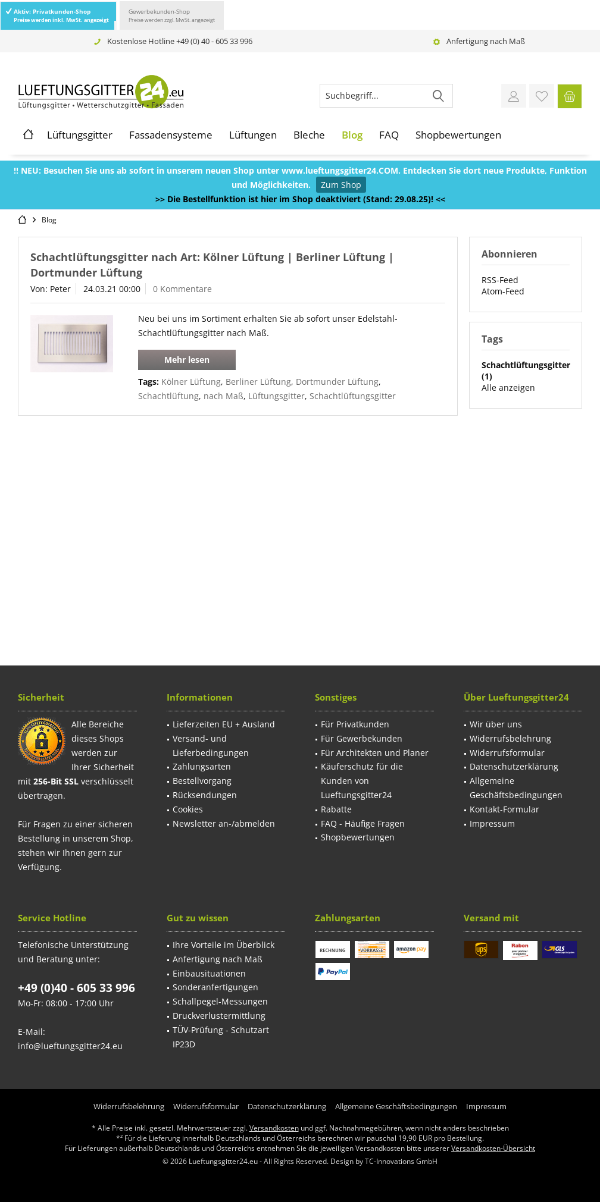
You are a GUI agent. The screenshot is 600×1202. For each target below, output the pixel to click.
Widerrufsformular (507, 752)
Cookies (188, 809)
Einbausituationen (209, 973)
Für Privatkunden (355, 724)
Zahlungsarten (202, 766)
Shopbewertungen (358, 837)
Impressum (492, 823)
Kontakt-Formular (504, 809)
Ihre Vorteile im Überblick (223, 944)
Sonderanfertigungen (215, 987)
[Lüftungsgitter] (80, 135)
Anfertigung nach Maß (485, 41)
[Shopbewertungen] (458, 135)
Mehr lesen (187, 359)
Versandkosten (274, 1128)
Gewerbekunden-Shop (172, 15)
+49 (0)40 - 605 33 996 (76, 988)
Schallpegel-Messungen (220, 1001)
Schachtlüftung (168, 395)
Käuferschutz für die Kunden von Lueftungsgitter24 (362, 781)
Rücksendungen (205, 795)
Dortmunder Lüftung (337, 381)
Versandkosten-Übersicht (493, 1148)
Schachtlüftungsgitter (353, 395)
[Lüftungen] (253, 135)
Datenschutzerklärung (514, 766)
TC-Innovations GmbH (401, 1161)
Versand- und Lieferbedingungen (211, 745)
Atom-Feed (503, 291)
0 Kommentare (182, 288)
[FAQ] (389, 135)
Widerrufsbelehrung (510, 738)
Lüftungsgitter (276, 395)
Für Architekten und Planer (375, 752)
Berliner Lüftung (258, 381)
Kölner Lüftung (191, 381)
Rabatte (336, 809)
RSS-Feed (500, 279)
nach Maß (223, 395)
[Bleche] (309, 135)
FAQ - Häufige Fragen (363, 823)
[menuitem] (569, 96)
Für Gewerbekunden (361, 738)
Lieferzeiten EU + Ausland (224, 724)
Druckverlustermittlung (219, 1015)
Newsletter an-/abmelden (224, 823)
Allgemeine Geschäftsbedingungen (516, 788)
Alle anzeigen (508, 387)
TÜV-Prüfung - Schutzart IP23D (221, 1037)
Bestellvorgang (202, 780)
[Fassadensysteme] (171, 135)
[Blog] (352, 135)
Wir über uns (496, 724)
